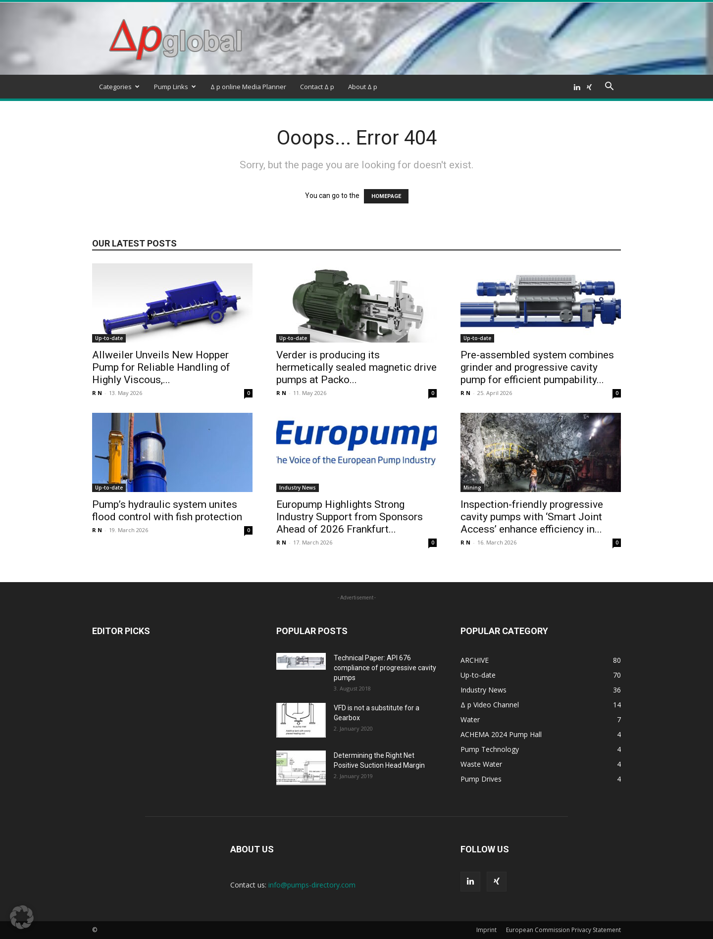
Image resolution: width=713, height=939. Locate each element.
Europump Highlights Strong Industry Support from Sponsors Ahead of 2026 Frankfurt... (349, 516)
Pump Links (175, 86)
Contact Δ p (317, 86)
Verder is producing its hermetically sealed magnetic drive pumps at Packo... (356, 367)
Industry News (297, 487)
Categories (119, 86)
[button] (609, 87)
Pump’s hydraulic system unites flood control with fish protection (167, 510)
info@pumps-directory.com (312, 885)
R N (97, 392)
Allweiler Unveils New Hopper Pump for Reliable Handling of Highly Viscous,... (161, 367)
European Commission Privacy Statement (563, 930)
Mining (472, 487)
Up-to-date (109, 338)
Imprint (486, 930)
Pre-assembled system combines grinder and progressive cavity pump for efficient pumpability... (537, 367)
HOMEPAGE (386, 196)
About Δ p (362, 86)
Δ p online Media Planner (248, 86)
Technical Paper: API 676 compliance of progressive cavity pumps (385, 668)
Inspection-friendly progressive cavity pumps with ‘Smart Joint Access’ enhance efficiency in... (531, 516)
